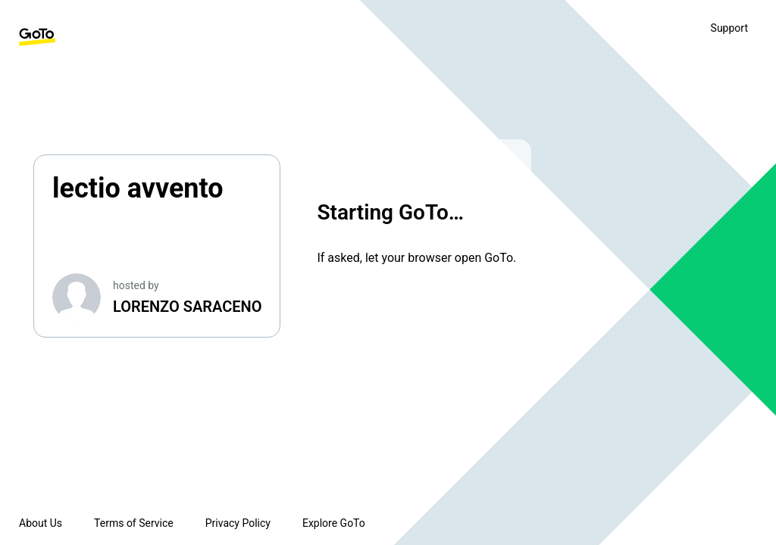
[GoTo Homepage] (37, 37)
